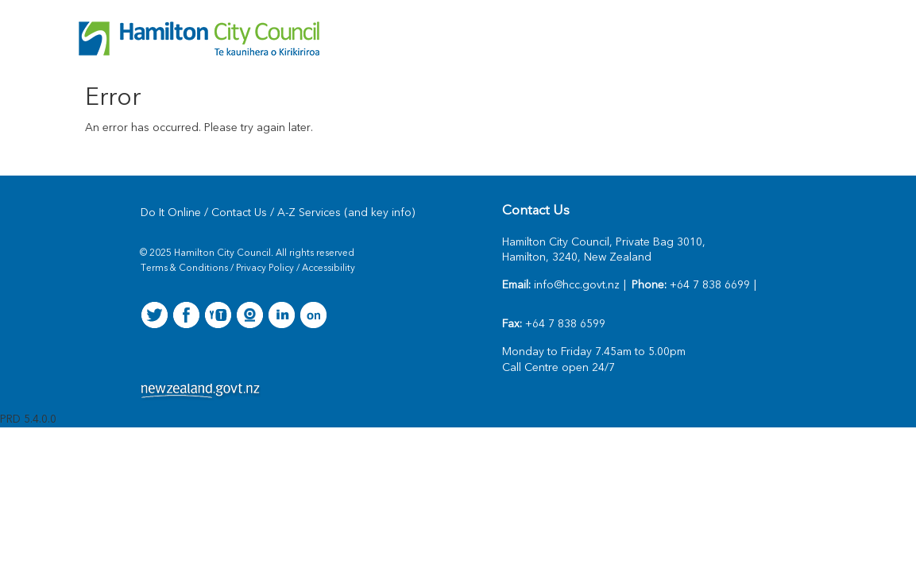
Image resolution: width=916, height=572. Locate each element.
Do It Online (171, 212)
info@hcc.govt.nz (577, 285)
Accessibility (328, 268)
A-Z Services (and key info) (346, 212)
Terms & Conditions (184, 268)
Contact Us (239, 212)
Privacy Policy (265, 268)
